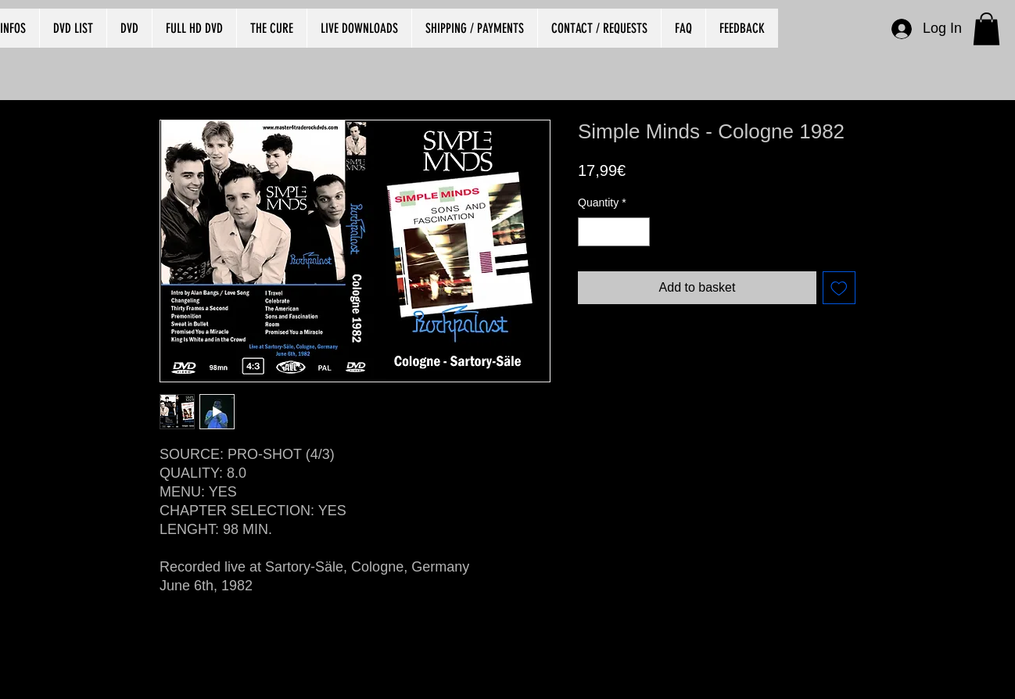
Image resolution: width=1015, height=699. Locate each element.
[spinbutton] (614, 232)
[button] (986, 29)
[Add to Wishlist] (839, 287)
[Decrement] (590, 232)
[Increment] (637, 232)
